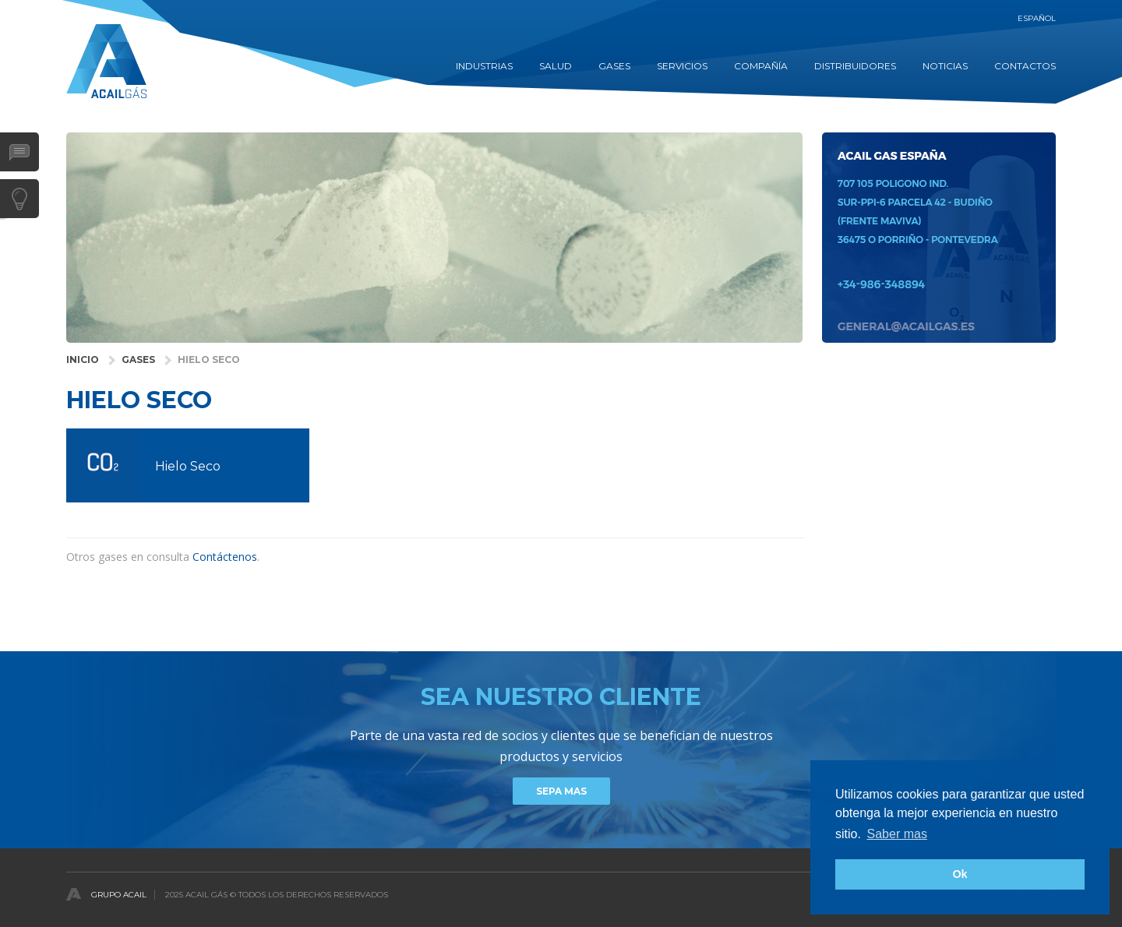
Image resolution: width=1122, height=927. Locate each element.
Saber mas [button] (897, 834)
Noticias (945, 66)
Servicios (682, 66)
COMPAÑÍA (761, 66)
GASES (614, 66)
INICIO (82, 359)
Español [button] (1037, 18)
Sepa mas (561, 791)
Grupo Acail (118, 895)
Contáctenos (224, 556)
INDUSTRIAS (484, 66)
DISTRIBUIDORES (855, 66)
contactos (1025, 66)
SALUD (555, 66)
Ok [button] (959, 874)
